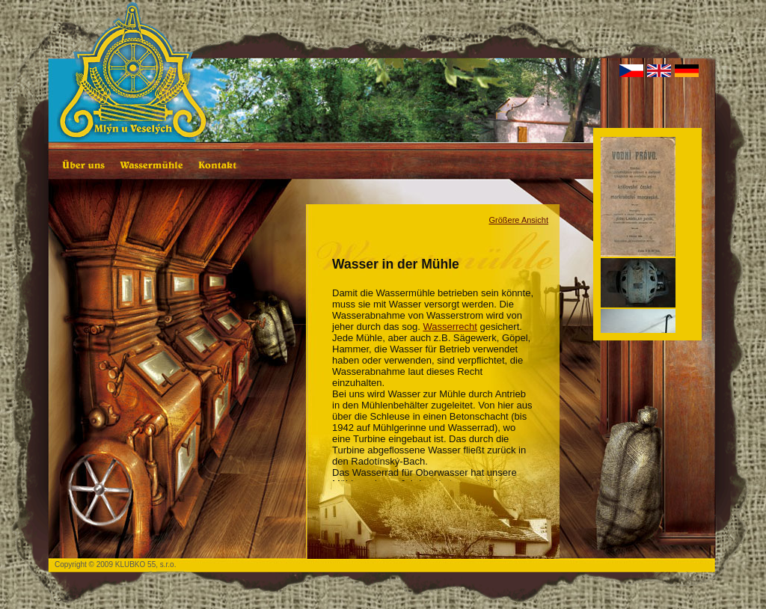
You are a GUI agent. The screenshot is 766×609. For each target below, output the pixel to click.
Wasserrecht (450, 326)
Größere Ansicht (518, 219)
